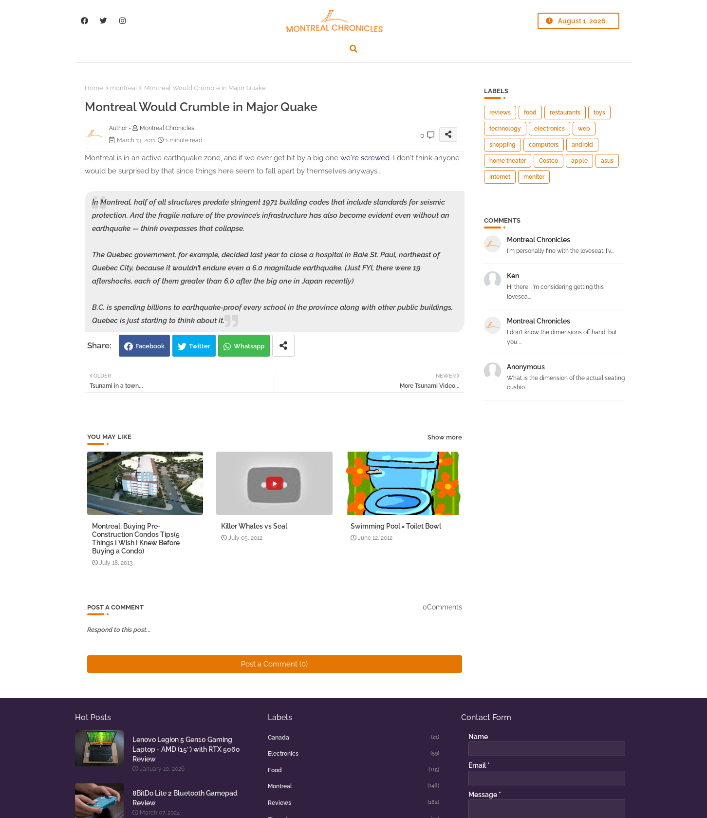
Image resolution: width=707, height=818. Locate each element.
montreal (123, 88)
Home (94, 88)
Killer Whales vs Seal (254, 526)
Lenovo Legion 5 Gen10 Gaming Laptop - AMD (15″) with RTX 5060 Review (186, 749)
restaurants (565, 112)
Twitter (199, 346)
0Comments (442, 607)
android (582, 144)
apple (579, 160)
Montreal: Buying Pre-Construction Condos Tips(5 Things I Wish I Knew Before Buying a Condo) (136, 538)
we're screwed (365, 157)
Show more (445, 437)
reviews (500, 112)
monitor (533, 176)
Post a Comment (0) (274, 664)
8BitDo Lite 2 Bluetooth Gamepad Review (185, 798)
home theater (507, 160)
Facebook (150, 346)
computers (543, 144)
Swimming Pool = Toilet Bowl (396, 526)
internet (499, 176)
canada (353, 737)
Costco (548, 160)
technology (505, 128)
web (584, 128)
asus (607, 160)
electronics (549, 128)
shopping (502, 144)
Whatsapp (249, 346)
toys (599, 112)
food (530, 112)
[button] (353, 48)
